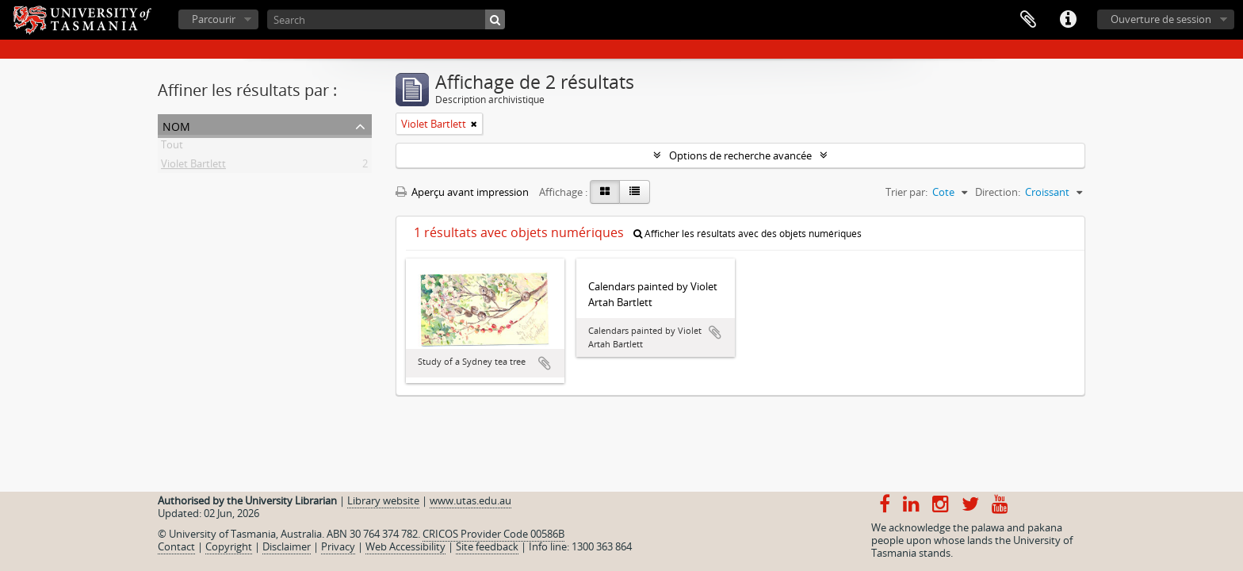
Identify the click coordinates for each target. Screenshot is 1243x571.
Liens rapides (1068, 20)
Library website (383, 500)
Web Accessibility (405, 546)
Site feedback (487, 546)
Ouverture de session (1161, 19)
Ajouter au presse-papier (545, 363)
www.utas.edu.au (470, 500)
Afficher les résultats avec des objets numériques (747, 233)
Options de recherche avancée (740, 155)
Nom (176, 125)
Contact (176, 546)
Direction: (997, 192)
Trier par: (906, 192)
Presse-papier (1028, 20)
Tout (172, 147)
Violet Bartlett (193, 166)
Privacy (338, 546)
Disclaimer (286, 546)
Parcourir (213, 19)
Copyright (228, 546)
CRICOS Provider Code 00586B (493, 534)
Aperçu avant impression (462, 192)
